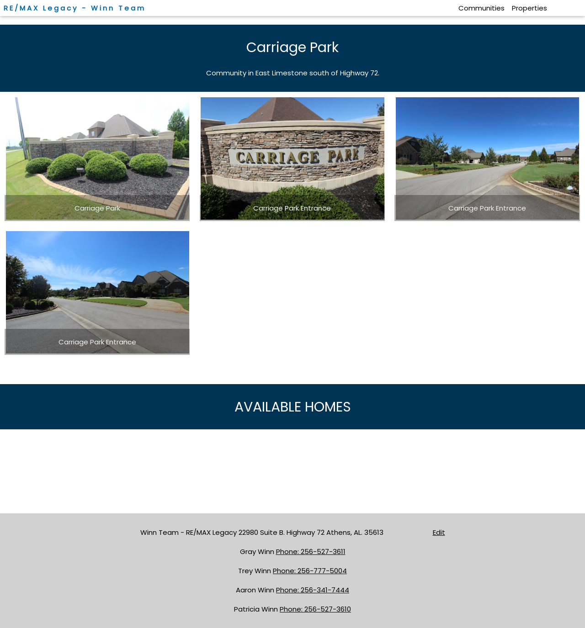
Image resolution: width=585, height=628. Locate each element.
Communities (481, 8)
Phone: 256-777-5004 (310, 570)
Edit (439, 532)
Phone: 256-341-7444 (312, 590)
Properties (529, 8)
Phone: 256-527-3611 (311, 551)
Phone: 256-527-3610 (315, 609)
